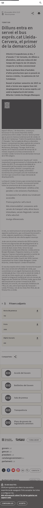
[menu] (3, 2)
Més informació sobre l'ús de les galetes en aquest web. (19, 496)
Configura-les (7, 503)
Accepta (22, 503)
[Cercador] (40, 2)
